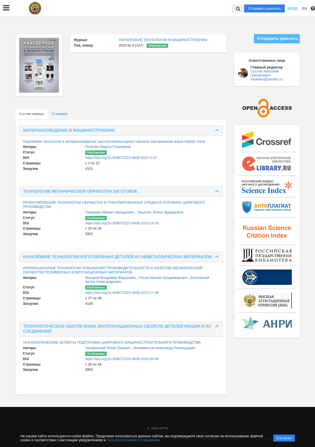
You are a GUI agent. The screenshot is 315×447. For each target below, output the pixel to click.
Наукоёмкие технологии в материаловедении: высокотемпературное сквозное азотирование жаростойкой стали (114, 141)
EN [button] (304, 8)
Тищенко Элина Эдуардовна (160, 212)
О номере (59, 114)
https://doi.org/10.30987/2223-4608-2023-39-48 (122, 359)
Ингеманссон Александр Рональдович (164, 348)
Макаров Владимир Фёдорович (111, 278)
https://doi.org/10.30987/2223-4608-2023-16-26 (122, 223)
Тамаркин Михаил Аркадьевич (110, 212)
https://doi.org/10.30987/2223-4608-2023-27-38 (122, 293)
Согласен (284, 438)
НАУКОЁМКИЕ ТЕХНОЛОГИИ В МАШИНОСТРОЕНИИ (163, 40)
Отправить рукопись (264, 8)
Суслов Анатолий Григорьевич (264, 73)
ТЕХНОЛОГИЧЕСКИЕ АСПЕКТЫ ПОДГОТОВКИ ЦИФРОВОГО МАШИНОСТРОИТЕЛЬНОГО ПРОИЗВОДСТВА (112, 342)
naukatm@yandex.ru (266, 79)
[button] (6, 8)
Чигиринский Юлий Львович (108, 348)
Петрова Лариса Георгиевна (108, 147)
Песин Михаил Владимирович (164, 278)
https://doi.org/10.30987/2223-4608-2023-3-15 (121, 158)
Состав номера (31, 114)
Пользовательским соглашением (133, 440)
